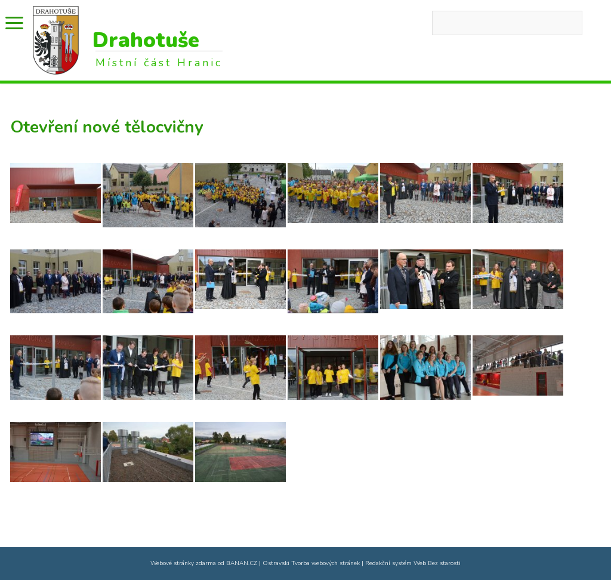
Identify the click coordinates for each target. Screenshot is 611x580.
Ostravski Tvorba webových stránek (311, 563)
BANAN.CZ (241, 563)
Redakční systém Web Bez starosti (413, 563)
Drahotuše (145, 40)
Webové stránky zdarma (183, 563)
